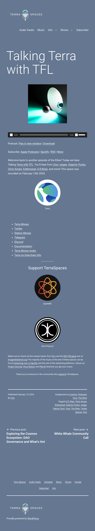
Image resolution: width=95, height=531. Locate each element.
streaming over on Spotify (25, 363)
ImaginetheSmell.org (17, 359)
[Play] (11, 135)
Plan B (43, 366)
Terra (75, 398)
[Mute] (76, 135)
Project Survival (15, 366)
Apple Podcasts (30, 151)
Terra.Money (21, 224)
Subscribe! (82, 30)
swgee (63, 164)
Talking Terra (59, 408)
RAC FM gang (69, 356)
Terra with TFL (25, 164)
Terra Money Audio (25, 250)
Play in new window (30, 143)
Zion (55, 164)
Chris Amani (15, 169)
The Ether (82, 398)
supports (62, 374)
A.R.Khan (42, 169)
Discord (18, 241)
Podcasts (82, 394)
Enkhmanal (29, 169)
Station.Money (22, 233)
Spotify (45, 151)
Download (49, 143)
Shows (64, 30)
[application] (47, 134)
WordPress (33, 518)
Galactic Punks (76, 164)
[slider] (44, 135)
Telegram (19, 237)
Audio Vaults (26, 30)
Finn (54, 356)
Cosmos (73, 394)
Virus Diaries (29, 366)
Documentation (23, 246)
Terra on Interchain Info (27, 255)
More (60, 151)
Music (41, 30)
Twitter (18, 228)
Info (50, 30)
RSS (53, 151)
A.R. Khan (70, 401)
